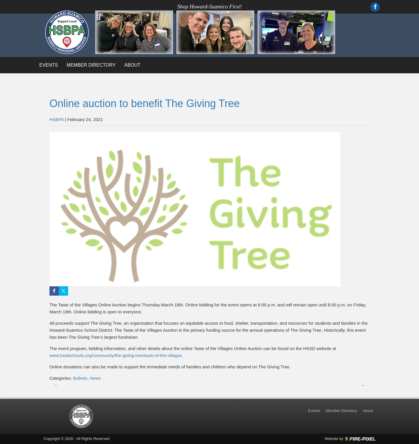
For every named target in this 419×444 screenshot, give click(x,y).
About (132, 65)
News (95, 378)
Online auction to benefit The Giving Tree (144, 103)
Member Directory (91, 65)
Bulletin (80, 378)
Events (48, 65)
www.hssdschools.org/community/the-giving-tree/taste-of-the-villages (115, 355)
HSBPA (56, 119)
